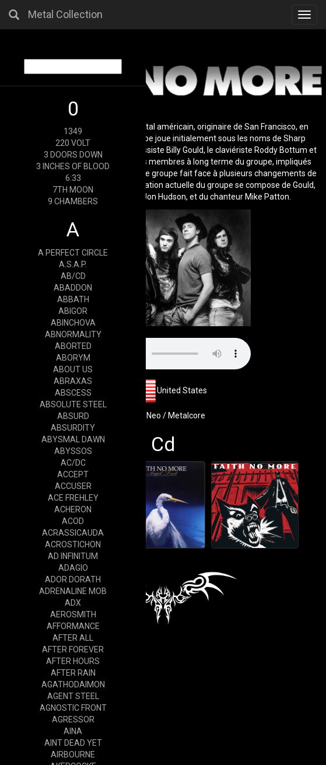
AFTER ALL (72, 637)
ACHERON (73, 509)
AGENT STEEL (73, 696)
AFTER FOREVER (73, 649)
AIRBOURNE (73, 754)
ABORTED (73, 346)
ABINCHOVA (73, 322)
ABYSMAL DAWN (73, 439)
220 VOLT (72, 143)
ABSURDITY (73, 427)
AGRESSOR (73, 719)
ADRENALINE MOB (73, 591)
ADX (73, 602)
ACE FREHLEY (73, 497)
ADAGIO (73, 567)
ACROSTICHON (73, 544)
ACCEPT (73, 474)
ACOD (73, 521)
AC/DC (73, 462)
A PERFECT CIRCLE (73, 252)
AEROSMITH (73, 614)
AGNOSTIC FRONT (73, 707)
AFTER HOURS (73, 661)
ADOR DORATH (73, 579)
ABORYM (73, 357)
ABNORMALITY (73, 334)
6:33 (73, 178)
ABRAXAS (73, 381)
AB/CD (73, 276)
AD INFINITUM (73, 556)
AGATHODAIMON (73, 684)
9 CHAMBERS (73, 201)
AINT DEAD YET (73, 742)
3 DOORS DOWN (73, 154)
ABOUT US (73, 369)
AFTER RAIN (73, 672)
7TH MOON (72, 189)
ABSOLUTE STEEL (73, 404)
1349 (73, 131)
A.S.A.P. (73, 264)
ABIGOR (72, 311)
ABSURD (73, 416)
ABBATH (73, 299)
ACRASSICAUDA (73, 532)
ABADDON (73, 287)
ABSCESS (73, 392)
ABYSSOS (73, 451)
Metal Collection (65, 14)
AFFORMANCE (73, 626)
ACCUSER (73, 486)
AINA (73, 731)
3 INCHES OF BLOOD (73, 166)
